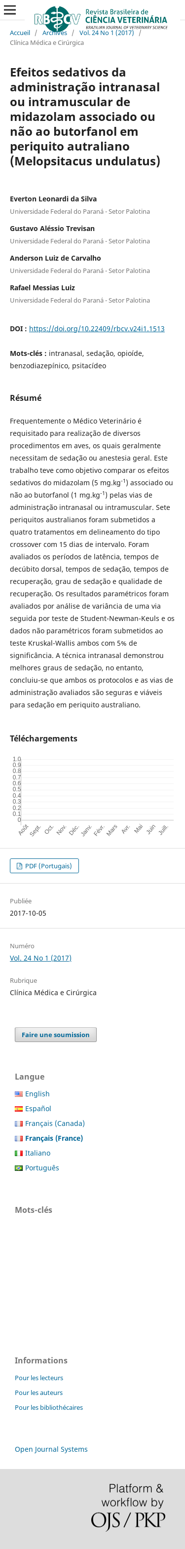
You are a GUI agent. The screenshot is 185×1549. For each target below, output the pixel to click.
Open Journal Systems (51, 1449)
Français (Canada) (55, 1123)
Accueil (20, 32)
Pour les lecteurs (39, 1377)
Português (42, 1167)
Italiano (37, 1153)
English (37, 1093)
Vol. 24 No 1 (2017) (106, 32)
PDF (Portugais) (48, 865)
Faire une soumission (56, 1034)
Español (38, 1108)
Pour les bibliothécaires (49, 1407)
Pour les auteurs (39, 1392)
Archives (54, 32)
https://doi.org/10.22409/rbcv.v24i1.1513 (97, 328)
